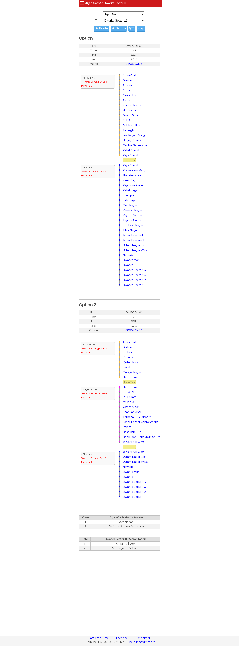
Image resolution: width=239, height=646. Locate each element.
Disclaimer (143, 638)
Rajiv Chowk (131, 155)
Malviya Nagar (132, 105)
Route (102, 28)
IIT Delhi (128, 392)
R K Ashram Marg (134, 170)
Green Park (130, 115)
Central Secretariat (135, 145)
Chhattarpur (131, 90)
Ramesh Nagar (132, 210)
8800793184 (133, 330)
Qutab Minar (131, 95)
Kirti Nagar (130, 200)
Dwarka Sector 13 (134, 275)
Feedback (123, 638)
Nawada (128, 255)
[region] (119, 591)
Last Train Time (99, 638)
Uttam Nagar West (135, 250)
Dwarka (128, 265)
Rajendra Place (133, 185)
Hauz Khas (130, 110)
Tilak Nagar (130, 230)
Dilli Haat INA (131, 125)
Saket (126, 100)
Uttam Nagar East (135, 245)
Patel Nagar (131, 190)
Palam (127, 427)
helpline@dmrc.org (142, 642)
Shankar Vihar (132, 412)
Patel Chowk (131, 150)
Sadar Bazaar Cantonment (140, 422)
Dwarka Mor (131, 260)
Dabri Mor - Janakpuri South (141, 437)
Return (119, 28)
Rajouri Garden (133, 215)
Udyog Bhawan (133, 140)
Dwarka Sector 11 (134, 285)
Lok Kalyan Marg (134, 135)
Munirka (128, 402)
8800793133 (134, 63)
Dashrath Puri (132, 432)
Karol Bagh (130, 180)
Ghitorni (128, 80)
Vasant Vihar (131, 407)
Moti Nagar (130, 205)
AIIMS (126, 120)
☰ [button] (82, 3)
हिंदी (131, 28)
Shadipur (129, 195)
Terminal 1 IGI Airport (137, 417)
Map (141, 28)
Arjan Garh (130, 75)
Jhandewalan (132, 175)
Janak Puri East (133, 235)
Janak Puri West (133, 240)
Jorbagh (128, 130)
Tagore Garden (133, 220)
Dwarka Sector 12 (134, 280)
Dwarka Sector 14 (134, 270)
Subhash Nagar (133, 225)
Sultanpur (130, 85)
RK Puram (129, 397)
